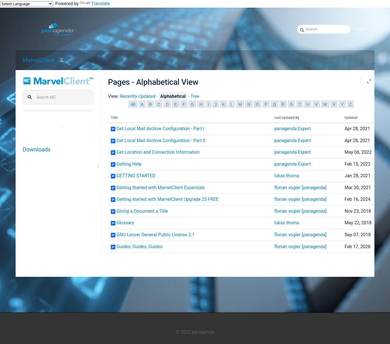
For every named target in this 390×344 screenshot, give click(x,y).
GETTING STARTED (135, 175)
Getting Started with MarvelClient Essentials (160, 187)
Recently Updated (137, 96)
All (133, 104)
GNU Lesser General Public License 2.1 (155, 234)
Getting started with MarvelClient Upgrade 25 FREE (167, 199)
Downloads (36, 149)
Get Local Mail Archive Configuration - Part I (160, 128)
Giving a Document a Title (142, 211)
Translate (95, 3)
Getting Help (128, 164)
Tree (194, 96)
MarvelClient (38, 60)
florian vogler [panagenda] (300, 187)
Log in (363, 28)
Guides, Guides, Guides (139, 246)
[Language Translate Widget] (26, 4)
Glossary (125, 222)
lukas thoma (286, 175)
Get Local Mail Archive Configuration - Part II (160, 140)
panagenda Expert (292, 128)
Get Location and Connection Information (158, 152)
